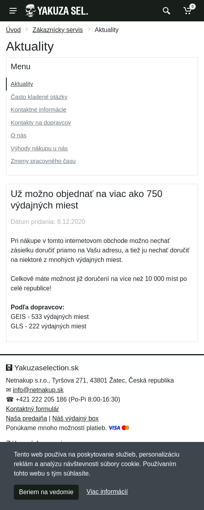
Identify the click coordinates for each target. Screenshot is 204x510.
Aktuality (22, 83)
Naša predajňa (26, 418)
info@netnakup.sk (38, 390)
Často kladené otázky (39, 96)
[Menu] (13, 11)
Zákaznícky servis (57, 30)
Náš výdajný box (75, 418)
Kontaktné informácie (38, 109)
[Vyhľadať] (165, 10)
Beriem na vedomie (46, 492)
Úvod (13, 30)
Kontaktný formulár (32, 409)
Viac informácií (107, 491)
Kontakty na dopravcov (41, 122)
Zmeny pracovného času (43, 160)
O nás (18, 135)
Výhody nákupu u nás (39, 148)
